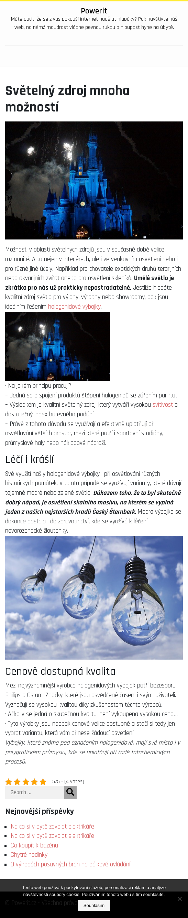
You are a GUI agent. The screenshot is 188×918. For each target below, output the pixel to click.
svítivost (162, 405)
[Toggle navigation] (172, 56)
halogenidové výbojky (74, 307)
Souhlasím (94, 905)
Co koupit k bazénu (34, 846)
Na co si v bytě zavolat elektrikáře (52, 827)
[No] (179, 898)
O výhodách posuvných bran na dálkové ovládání (70, 864)
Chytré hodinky (29, 855)
